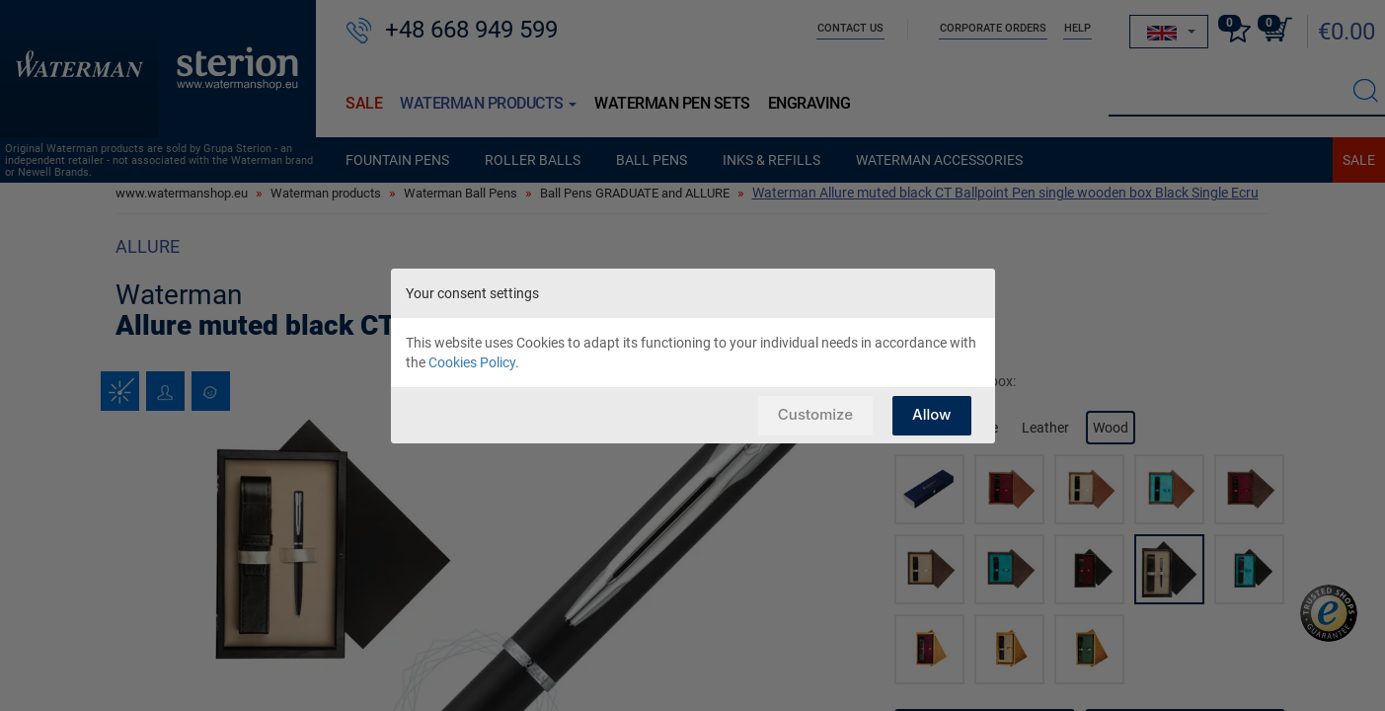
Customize (815, 414)
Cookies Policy (471, 362)
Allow (931, 414)
